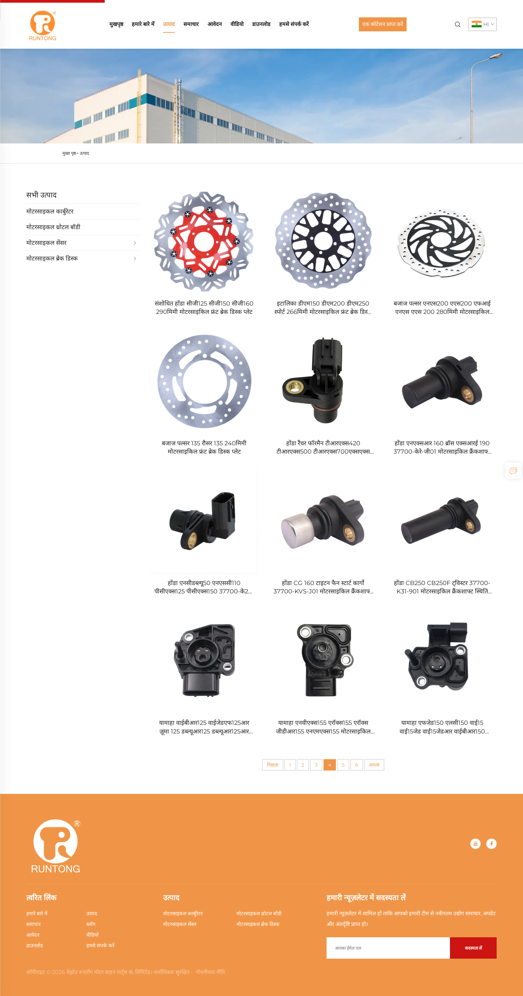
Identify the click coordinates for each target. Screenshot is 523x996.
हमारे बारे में (143, 24)
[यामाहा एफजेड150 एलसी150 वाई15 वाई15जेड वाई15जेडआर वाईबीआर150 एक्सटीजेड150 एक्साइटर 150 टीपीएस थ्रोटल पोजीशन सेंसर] (442, 660)
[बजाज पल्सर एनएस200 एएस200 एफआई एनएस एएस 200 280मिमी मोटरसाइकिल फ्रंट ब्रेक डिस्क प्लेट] (442, 241)
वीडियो (236, 24)
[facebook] (491, 844)
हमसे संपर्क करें (294, 24)
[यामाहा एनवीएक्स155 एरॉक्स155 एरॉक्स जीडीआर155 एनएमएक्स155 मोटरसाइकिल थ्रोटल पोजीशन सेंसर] (323, 660)
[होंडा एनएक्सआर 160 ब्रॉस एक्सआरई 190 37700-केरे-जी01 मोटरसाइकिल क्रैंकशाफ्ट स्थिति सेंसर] (442, 381)
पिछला (273, 765)
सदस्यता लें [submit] (473, 948)
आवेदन (214, 24)
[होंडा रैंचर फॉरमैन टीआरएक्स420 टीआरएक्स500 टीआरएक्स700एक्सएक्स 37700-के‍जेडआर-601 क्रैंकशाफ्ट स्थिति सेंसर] (323, 381)
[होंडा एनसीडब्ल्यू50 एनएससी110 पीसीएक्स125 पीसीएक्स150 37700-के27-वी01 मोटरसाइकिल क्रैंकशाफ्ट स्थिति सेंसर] (204, 520)
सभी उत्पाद (41, 194)
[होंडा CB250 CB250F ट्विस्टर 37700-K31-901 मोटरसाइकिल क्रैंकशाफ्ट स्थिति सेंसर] (442, 520)
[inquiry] (513, 471)
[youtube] (475, 844)
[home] (43, 24)
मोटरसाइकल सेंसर (179, 924)
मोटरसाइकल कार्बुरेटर (183, 913)
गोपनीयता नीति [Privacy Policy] (210, 972)
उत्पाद (169, 24)
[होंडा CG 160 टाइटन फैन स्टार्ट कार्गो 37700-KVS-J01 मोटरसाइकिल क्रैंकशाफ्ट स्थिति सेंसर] (323, 520)
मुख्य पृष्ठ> (70, 153)
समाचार (191, 24)
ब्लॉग (90, 924)
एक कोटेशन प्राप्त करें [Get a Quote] (382, 24)
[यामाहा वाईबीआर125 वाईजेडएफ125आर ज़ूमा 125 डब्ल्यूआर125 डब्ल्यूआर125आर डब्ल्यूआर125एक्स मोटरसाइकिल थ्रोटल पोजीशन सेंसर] (204, 660)
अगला (374, 765)
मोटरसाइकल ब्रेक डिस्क (258, 924)
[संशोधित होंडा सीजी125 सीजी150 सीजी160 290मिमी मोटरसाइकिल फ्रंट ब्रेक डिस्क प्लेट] (204, 241)
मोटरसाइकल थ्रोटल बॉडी (259, 913)
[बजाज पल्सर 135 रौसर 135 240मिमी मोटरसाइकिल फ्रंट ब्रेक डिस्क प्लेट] (204, 381)
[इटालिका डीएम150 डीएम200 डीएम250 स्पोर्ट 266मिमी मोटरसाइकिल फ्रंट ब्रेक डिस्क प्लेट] (323, 241)
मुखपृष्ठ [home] (116, 24)
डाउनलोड (261, 24)
